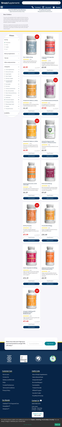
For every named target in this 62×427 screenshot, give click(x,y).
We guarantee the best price (45, 10)
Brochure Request (37, 373)
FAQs (4, 373)
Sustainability (36, 376)
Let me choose (27, 424)
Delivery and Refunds (8, 371)
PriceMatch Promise (37, 387)
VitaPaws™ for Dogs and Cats (11, 394)
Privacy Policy (6, 381)
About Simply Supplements (39, 365)
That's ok (57, 424)
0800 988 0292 (36, 394)
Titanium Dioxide (36, 379)
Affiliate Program (36, 381)
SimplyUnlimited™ (37, 371)
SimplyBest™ (6, 397)
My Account (6, 365)
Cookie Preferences (8, 376)
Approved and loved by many (17, 10)
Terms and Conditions (9, 379)
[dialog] (31, 422)
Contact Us (6, 368)
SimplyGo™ (6, 400)
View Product (31, 68)
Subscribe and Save (37, 368)
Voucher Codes (36, 384)
